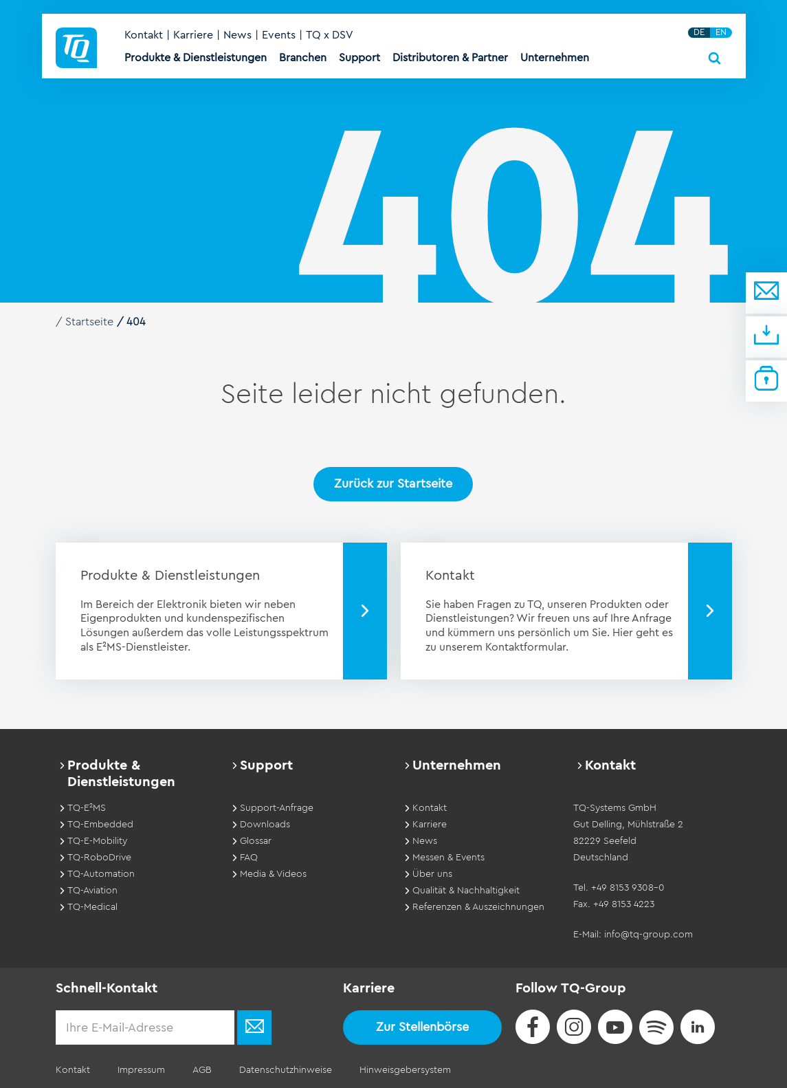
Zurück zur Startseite (393, 483)
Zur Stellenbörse (422, 1027)
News (237, 35)
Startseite (89, 321)
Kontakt (143, 35)
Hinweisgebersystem (405, 1070)
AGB (202, 1070)
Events (279, 35)
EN (721, 32)
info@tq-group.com (648, 934)
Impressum (141, 1070)
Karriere (193, 35)
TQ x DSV (329, 35)
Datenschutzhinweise (285, 1070)
